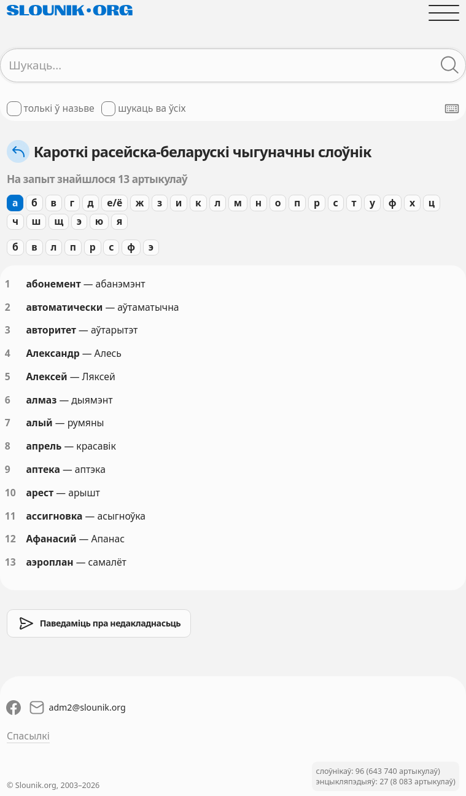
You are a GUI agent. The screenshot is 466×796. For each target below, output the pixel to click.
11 (10, 516)
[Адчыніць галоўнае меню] (444, 13)
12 (10, 538)
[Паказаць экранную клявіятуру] (452, 108)
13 (10, 562)
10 (10, 492)
